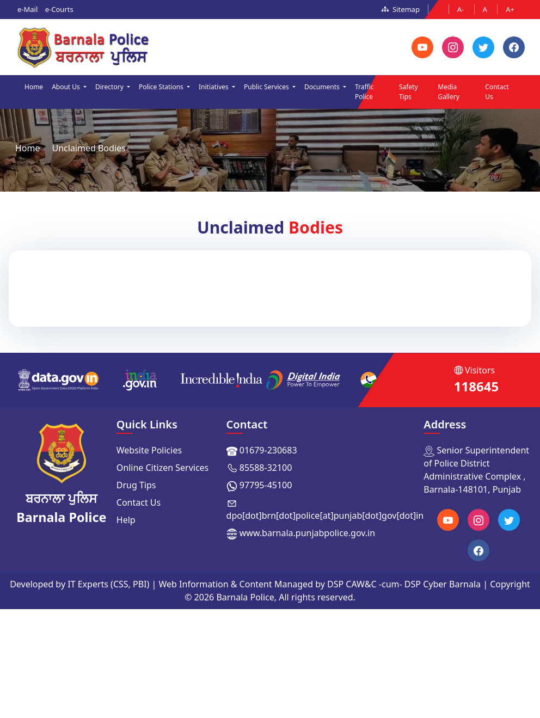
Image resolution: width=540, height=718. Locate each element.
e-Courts (59, 9)
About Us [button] (67, 86)
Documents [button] (322, 86)
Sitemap (401, 9)
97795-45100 (266, 485)
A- (461, 9)
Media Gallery (448, 91)
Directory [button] (110, 86)
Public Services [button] (267, 86)
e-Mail (27, 9)
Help (126, 520)
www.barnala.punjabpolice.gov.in (307, 533)
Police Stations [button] (162, 86)
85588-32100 (266, 468)
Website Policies (149, 450)
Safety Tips (408, 91)
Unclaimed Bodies (88, 148)
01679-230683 (268, 450)
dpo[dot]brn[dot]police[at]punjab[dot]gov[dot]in (325, 515)
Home (33, 86)
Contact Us (496, 91)
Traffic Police (364, 91)
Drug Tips (136, 485)
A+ (510, 9)
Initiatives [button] (214, 86)
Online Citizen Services (162, 468)
